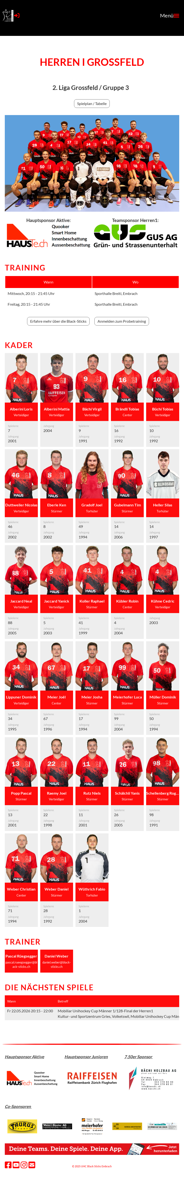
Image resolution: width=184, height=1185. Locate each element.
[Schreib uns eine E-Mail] (32, 1164)
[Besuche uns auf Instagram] (24, 1164)
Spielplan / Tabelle (92, 103)
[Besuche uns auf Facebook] (8, 1164)
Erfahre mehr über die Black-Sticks (58, 321)
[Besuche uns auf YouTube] (16, 1164)
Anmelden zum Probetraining (122, 321)
